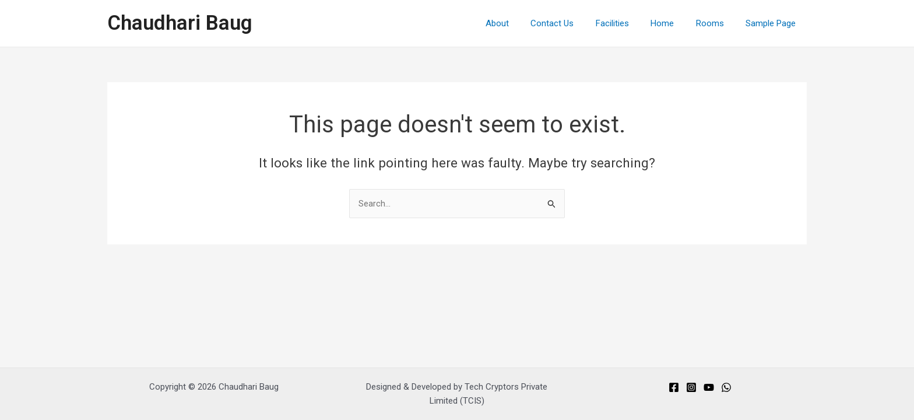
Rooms (716, 23)
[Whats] (726, 387)
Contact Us (571, 23)
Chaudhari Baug (179, 23)
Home (673, 23)
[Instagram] (691, 387)
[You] (709, 387)
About (521, 23)
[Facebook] (674, 387)
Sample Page (773, 23)
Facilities (627, 23)
